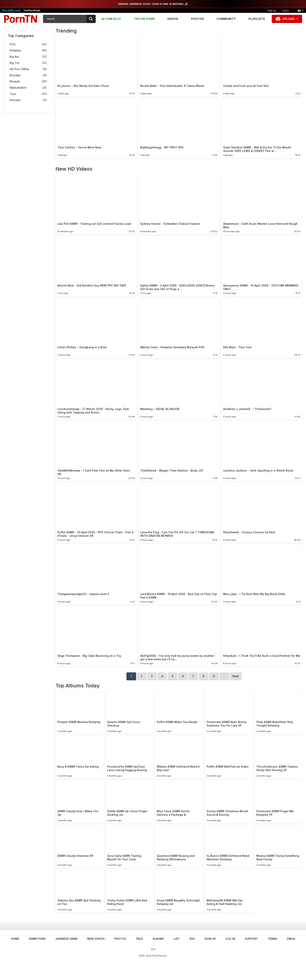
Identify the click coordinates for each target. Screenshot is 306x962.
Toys (28, 94)
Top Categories (21, 36)
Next (236, 676)
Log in (285, 10)
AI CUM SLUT (111, 19)
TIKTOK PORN (144, 19)
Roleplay (28, 50)
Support (251, 938)
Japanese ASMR (66, 938)
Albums (158, 938)
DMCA (291, 938)
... (224, 676)
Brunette (28, 75)
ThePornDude (31, 10)
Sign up (271, 10)
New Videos (96, 938)
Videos (172, 19)
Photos (197, 19)
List (177, 938)
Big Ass (28, 56)
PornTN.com (159, 955)
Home (15, 938)
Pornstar (28, 100)
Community (226, 19)
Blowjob (28, 81)
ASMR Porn (37, 938)
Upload (288, 19)
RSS (192, 938)
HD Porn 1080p (28, 69)
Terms (272, 938)
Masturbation (28, 87)
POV (28, 44)
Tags (139, 938)
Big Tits (28, 63)
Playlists (257, 19)
